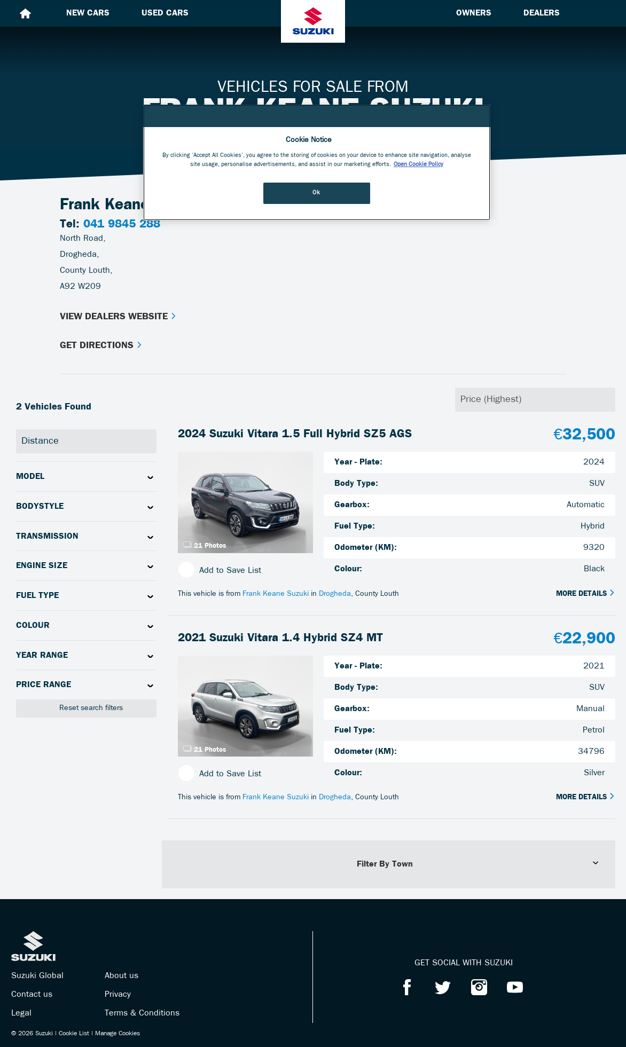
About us (121, 976)
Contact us (31, 994)
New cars (87, 13)
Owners (473, 13)
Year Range (42, 655)
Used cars (165, 13)
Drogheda (335, 594)
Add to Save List (219, 570)
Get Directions (101, 346)
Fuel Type (37, 596)
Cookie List (74, 1033)
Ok (316, 193)
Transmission (47, 536)
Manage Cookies (117, 1033)
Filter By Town (478, 864)
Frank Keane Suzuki (275, 594)
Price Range (43, 685)
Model (30, 477)
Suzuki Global (37, 976)
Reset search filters (86, 708)
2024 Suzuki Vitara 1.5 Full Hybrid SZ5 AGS (295, 434)
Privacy (118, 994)
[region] (316, 163)
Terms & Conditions (142, 1013)
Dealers (541, 13)
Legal (21, 1013)
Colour (33, 625)
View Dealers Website (118, 317)
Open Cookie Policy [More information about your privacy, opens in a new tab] (418, 164)
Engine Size (41, 566)
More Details (585, 593)
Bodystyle (40, 506)
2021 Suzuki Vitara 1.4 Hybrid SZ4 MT (280, 638)
